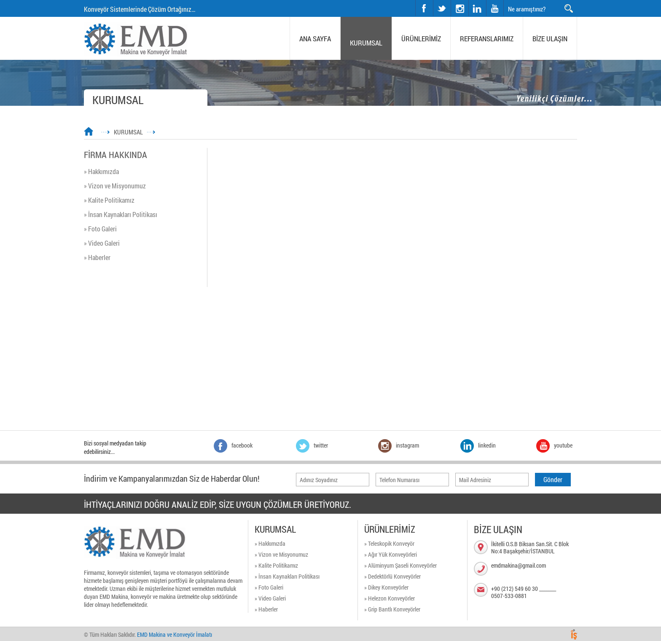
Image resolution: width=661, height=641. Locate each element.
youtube (495, 8)
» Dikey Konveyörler (386, 587)
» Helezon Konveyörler (389, 598)
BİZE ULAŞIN (549, 38)
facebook (424, 8)
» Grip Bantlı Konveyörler (392, 609)
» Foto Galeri (100, 228)
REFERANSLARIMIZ (486, 38)
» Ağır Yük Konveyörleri (390, 554)
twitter (321, 445)
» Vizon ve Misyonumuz (115, 185)
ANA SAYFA (315, 38)
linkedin (477, 8)
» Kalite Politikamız (109, 200)
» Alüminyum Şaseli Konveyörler (400, 565)
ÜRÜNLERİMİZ (421, 38)
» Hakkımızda (101, 171)
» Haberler (97, 257)
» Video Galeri (102, 243)
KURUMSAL (366, 43)
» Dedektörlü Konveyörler (392, 576)
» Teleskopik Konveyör (389, 543)
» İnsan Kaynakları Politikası (120, 214)
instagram (407, 445)
